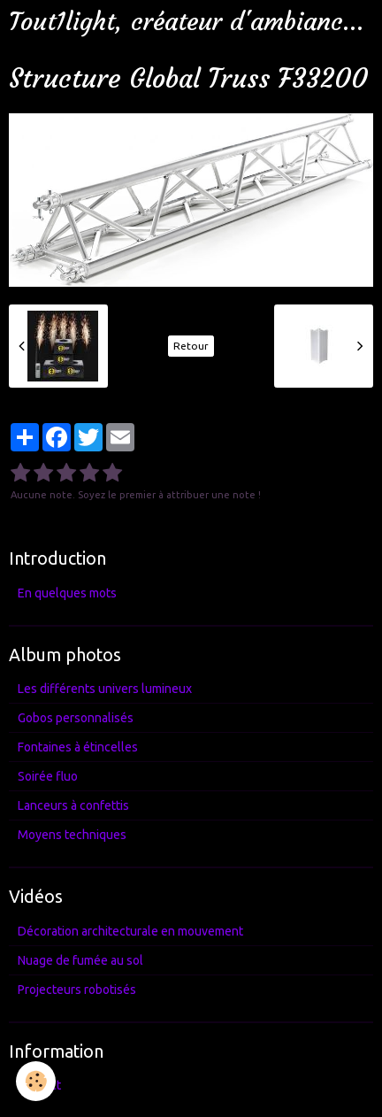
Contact (39, 1085)
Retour (191, 345)
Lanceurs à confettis (73, 805)
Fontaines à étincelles (78, 747)
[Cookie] (36, 1081)
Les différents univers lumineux (105, 689)
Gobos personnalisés (76, 718)
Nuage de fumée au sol (80, 960)
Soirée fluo (48, 776)
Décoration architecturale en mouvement (130, 931)
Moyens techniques (72, 835)
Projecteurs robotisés (77, 989)
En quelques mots (67, 593)
